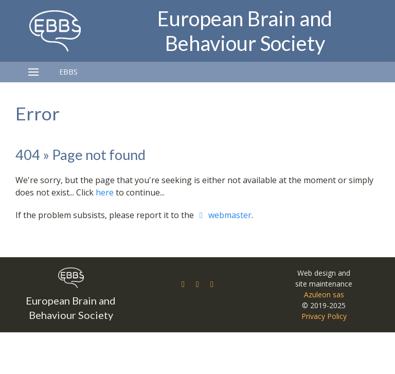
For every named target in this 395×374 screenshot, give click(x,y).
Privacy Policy (324, 316)
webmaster (224, 215)
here (105, 192)
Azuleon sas (324, 294)
